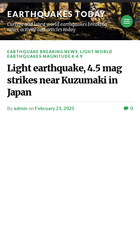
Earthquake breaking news (42, 51)
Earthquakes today (56, 14)
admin (21, 108)
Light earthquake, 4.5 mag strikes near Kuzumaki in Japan (64, 80)
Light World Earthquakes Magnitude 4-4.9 (59, 54)
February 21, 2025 (54, 108)
